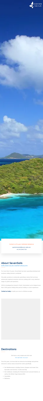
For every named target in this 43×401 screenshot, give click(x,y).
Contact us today (6, 291)
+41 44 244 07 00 (22, 249)
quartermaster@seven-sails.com (21, 247)
